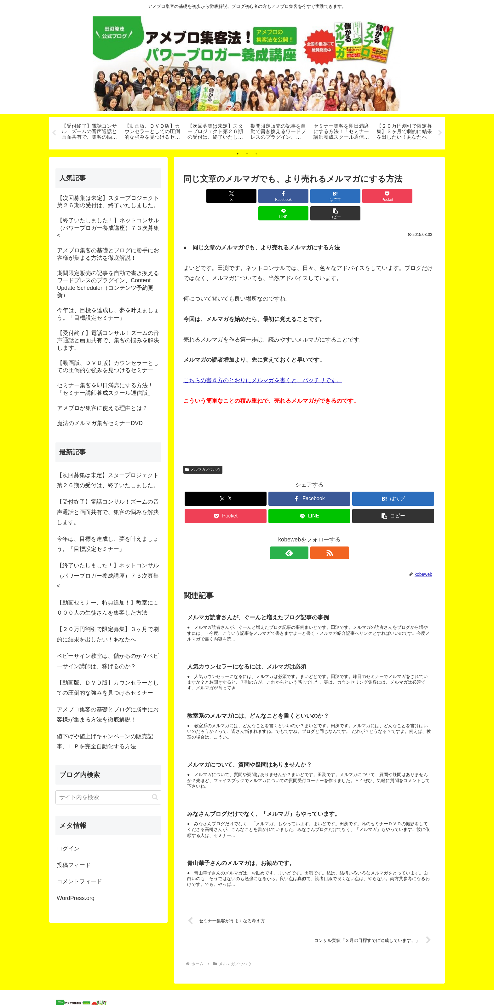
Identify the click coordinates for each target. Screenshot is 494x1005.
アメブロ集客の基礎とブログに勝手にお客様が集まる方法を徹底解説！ (108, 714)
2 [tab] (247, 153)
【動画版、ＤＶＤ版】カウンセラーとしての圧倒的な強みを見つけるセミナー (108, 688)
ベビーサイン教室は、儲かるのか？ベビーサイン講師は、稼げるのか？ (108, 661)
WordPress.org (76, 898)
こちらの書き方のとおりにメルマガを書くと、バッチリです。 (262, 363)
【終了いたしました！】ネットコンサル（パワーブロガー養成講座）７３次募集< (108, 575)
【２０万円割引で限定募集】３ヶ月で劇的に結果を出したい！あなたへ (108, 634)
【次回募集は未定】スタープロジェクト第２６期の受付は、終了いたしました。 (108, 480)
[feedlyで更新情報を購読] (302, 535)
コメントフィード (79, 881)
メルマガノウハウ (203, 452)
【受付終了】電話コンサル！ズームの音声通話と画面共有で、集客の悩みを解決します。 (108, 512)
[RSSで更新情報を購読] (316, 535)
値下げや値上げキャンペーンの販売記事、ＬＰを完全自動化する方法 (105, 741)
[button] (415, 196)
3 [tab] (256, 153)
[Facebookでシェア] (246, 196)
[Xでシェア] (203, 196)
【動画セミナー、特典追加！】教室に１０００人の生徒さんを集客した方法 (108, 607)
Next (440, 133)
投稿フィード (74, 865)
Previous (54, 133)
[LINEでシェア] (373, 196)
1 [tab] (237, 153)
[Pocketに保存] (330, 196)
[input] (108, 797)
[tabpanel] (89, 132)
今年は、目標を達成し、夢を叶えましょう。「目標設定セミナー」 (108, 544)
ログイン (68, 848)
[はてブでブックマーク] (288, 196)
